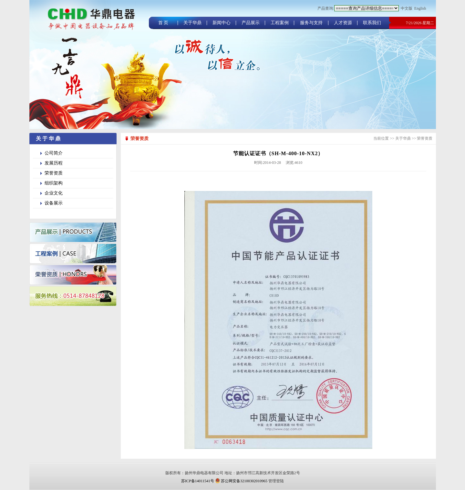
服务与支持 (311, 22)
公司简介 (54, 153)
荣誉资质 (54, 173)
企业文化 (54, 193)
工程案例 (280, 22)
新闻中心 (221, 22)
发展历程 (54, 163)
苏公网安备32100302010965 (241, 481)
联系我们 (372, 22)
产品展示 (251, 22)
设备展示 (54, 203)
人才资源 (343, 22)
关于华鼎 (192, 22)
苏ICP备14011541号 (197, 481)
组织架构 (54, 183)
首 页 (163, 22)
